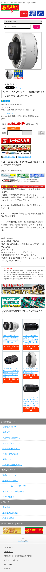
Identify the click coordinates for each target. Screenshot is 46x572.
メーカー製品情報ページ (9, 113)
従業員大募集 (8, 518)
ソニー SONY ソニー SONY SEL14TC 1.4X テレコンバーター (31, 371)
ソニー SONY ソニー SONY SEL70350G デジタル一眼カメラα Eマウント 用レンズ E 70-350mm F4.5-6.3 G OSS (31, 401)
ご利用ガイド (8, 552)
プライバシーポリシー (12, 560)
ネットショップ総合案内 (13, 491)
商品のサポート (9, 475)
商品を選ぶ (7, 432)
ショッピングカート (11, 443)
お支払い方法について (12, 465)
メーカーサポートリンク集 (14, 486)
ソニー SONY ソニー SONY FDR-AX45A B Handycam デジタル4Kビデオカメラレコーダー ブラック (11, 373)
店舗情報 (6, 507)
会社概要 (7, 569)
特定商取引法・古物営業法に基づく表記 (18, 556)
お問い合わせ (8, 564)
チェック (19, 88)
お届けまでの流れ (10, 454)
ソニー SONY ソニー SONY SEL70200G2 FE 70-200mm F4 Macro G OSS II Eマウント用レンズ (11, 340)
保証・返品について (24, 157)
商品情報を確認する (11, 438)
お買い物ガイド (9, 497)
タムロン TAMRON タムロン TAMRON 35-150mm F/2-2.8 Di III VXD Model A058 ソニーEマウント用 (30, 340)
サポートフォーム (10, 481)
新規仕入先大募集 (10, 513)
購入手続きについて (11, 449)
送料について (8, 459)
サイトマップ (8, 547)
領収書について (9, 427)
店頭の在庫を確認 (9, 157)
